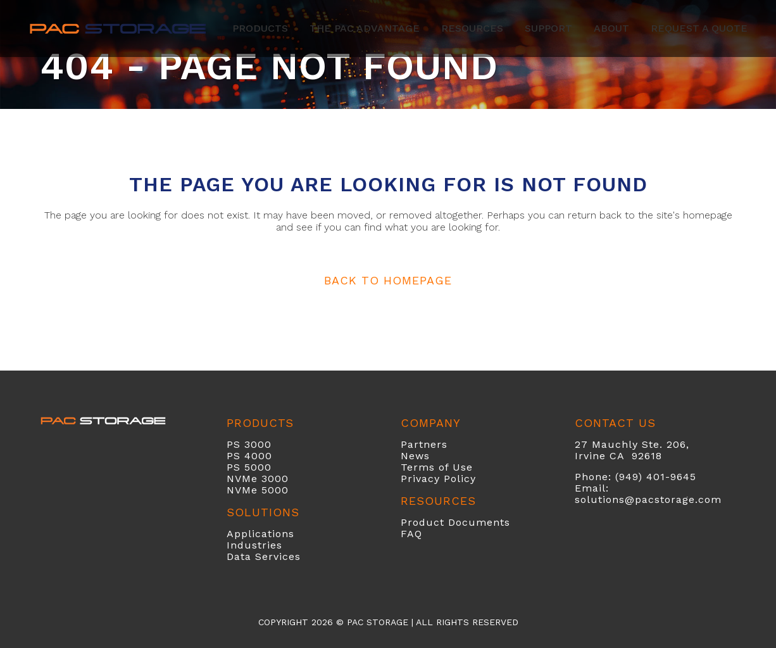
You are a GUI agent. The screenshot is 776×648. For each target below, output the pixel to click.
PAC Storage (377, 622)
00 (265, 456)
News (415, 456)
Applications (260, 534)
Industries (254, 545)
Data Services (264, 556)
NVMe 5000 (258, 490)
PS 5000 (249, 467)
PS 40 (242, 456)
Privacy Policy (438, 479)
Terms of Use (437, 467)
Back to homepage (388, 280)
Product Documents (455, 522)
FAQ (411, 534)
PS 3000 (249, 444)
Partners (424, 444)
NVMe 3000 (258, 479)
